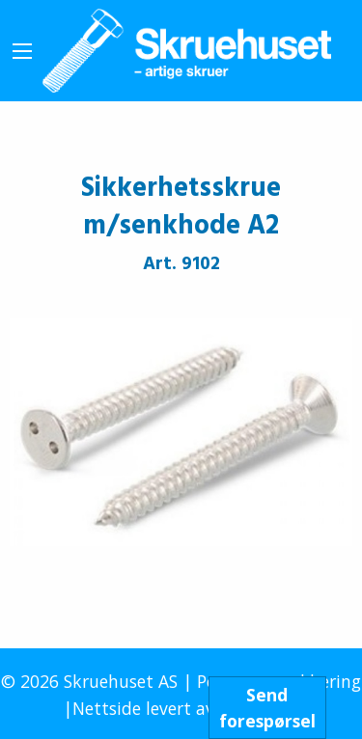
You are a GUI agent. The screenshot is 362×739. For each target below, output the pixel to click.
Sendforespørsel (267, 707)
